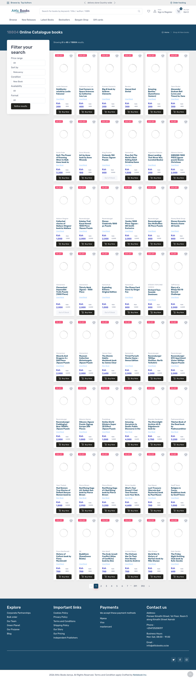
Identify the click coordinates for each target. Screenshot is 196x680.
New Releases (29, 20)
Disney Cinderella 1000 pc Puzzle (109, 223)
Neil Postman (130, 419)
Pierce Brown (84, 485)
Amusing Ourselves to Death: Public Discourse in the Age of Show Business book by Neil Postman (132, 429)
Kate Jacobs (175, 551)
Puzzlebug (106, 419)
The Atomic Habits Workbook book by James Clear (109, 359)
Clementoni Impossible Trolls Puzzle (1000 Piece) (62, 290)
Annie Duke (60, 152)
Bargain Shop (81, 20)
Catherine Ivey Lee (86, 86)
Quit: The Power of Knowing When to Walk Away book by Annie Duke (63, 160)
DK (149, 86)
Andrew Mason (130, 551)
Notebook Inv (139, 675)
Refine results (20, 106)
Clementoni (129, 218)
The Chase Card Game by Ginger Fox (132, 289)
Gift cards (98, 20)
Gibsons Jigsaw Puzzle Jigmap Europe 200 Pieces (86, 425)
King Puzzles (107, 152)
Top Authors (26, 3)
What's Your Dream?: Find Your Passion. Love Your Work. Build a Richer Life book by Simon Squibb (132, 495)
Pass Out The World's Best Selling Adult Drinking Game (132, 158)
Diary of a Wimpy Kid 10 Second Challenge (177, 290)
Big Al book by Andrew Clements (108, 91)
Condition (16, 77)
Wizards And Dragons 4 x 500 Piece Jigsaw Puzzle (63, 359)
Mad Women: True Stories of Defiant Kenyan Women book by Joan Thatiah (63, 492)
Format (14, 95)
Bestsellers (64, 20)
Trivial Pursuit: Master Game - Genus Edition (132, 358)
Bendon (128, 86)
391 (135, 586)
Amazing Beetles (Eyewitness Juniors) (154, 92)
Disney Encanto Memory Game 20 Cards (178, 223)
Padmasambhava (177, 419)
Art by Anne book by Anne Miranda (85, 157)
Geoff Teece (175, 485)
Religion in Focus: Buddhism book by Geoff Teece (178, 491)
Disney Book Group (178, 218)
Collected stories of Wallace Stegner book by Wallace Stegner (63, 226)
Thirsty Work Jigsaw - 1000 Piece (86, 289)
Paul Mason (152, 485)
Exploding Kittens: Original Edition (109, 289)
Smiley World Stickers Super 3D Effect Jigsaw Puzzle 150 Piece (109, 426)
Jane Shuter (175, 86)
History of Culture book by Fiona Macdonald (63, 557)
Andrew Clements (109, 86)
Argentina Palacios (155, 152)
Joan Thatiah (61, 485)
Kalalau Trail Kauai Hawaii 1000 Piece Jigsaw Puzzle (86, 224)
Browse (13, 20)
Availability (16, 86)
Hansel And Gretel (130, 90)
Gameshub (129, 152)
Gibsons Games (177, 152)
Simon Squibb (130, 485)
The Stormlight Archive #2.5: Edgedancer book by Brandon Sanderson (155, 428)
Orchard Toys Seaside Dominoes (154, 292)
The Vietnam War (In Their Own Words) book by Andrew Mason (132, 558)
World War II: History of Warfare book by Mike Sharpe (155, 557)
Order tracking (178, 3)
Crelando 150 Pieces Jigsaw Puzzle (109, 157)
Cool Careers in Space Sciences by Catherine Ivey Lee (86, 92)
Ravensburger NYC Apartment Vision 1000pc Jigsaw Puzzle (178, 359)
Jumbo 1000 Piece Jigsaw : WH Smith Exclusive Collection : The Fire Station (132, 227)
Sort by (14, 67)
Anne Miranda (84, 152)
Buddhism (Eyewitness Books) (85, 556)
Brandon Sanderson (155, 419)
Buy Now (64, 112)
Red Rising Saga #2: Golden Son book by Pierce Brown (86, 491)
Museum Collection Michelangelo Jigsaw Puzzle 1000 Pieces (86, 360)
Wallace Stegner (62, 218)
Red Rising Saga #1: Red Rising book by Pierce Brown (109, 491)
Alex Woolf (106, 551)
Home (165, 32)
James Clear (106, 353)
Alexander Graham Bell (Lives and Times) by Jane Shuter (178, 94)
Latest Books (47, 20)
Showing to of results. (68, 42)
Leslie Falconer (62, 86)
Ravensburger (84, 218)
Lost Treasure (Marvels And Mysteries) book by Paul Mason (155, 491)
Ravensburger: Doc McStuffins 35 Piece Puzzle (155, 223)
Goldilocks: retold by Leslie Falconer (63, 91)
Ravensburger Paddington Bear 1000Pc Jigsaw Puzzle (63, 425)
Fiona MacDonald (62, 551)
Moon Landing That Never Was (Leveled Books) (155, 157)
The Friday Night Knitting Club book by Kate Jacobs (177, 557)
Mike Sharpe (152, 551)
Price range (17, 58)
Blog (9, 633)
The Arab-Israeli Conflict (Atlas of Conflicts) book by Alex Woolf (109, 558)
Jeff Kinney (175, 285)
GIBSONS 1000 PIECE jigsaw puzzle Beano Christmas (178, 158)
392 (143, 586)
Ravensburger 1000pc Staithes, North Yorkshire (155, 359)
